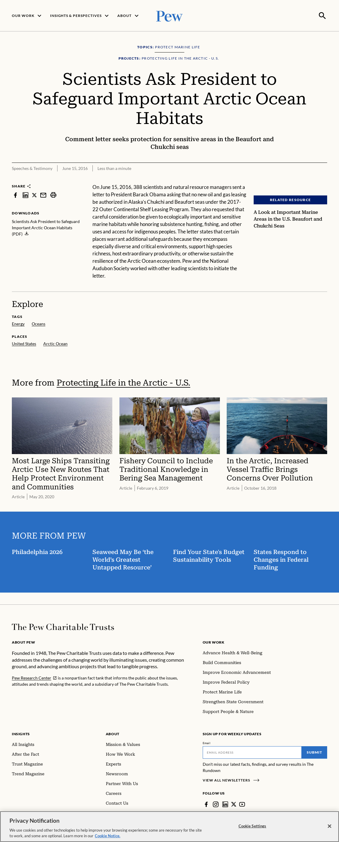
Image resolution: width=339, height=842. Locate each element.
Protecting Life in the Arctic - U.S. (123, 382)
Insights (21, 733)
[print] (53, 194)
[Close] (329, 826)
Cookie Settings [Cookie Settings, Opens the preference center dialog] (252, 826)
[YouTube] (242, 803)
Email (207, 742)
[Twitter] (233, 803)
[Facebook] (206, 803)
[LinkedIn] (225, 803)
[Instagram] (215, 803)
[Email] (252, 752)
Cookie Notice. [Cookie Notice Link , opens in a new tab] (107, 835)
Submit (314, 751)
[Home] (63, 626)
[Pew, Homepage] (169, 15)
